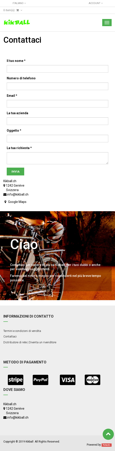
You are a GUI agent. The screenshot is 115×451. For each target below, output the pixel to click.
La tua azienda (17, 113)
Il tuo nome (15, 61)
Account (96, 3)
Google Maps (17, 202)
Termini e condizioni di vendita (22, 331)
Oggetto (13, 130)
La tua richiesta (18, 148)
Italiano (19, 3)
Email (11, 95)
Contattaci (10, 336)
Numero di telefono (21, 78)
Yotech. (107, 445)
